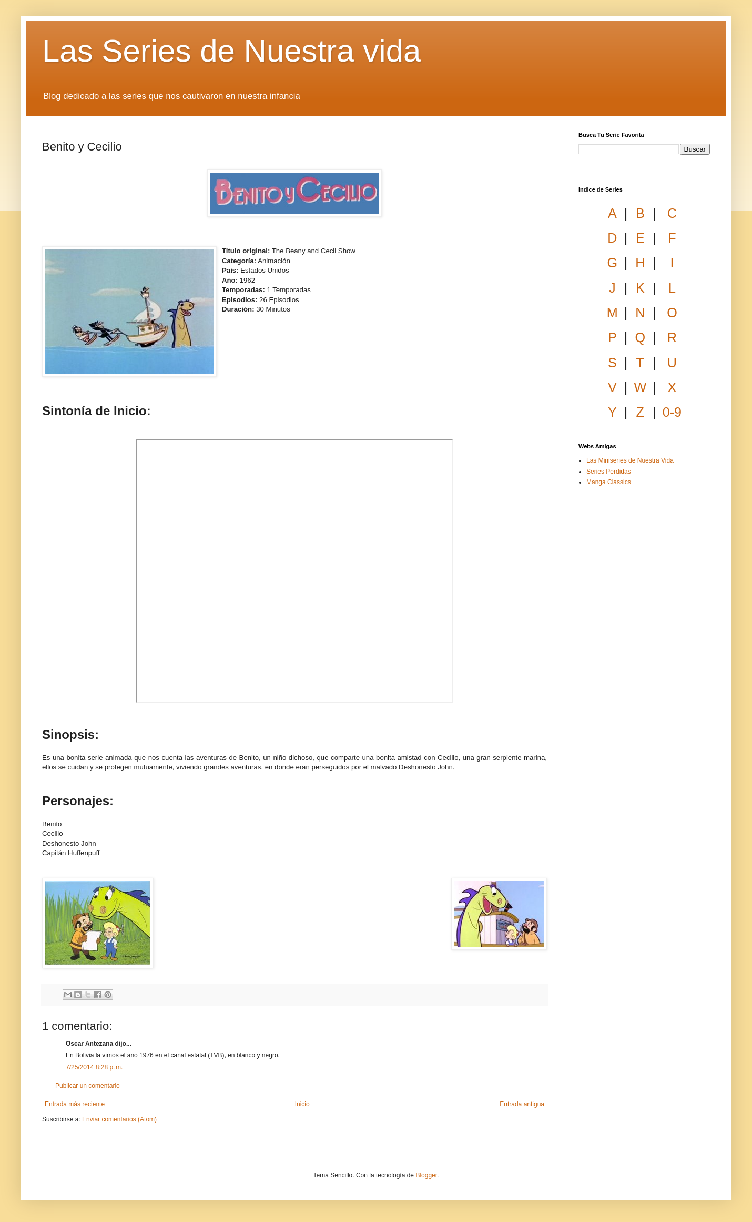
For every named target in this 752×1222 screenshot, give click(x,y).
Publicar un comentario (87, 1085)
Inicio (302, 1104)
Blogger (426, 1175)
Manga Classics (608, 482)
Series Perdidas (608, 471)
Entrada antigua (522, 1104)
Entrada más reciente (75, 1104)
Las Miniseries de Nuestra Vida (630, 460)
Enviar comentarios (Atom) (119, 1119)
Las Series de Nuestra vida (231, 50)
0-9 (672, 412)
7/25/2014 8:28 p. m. (94, 1067)
